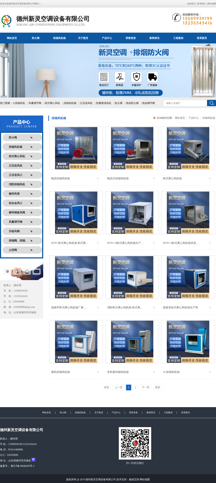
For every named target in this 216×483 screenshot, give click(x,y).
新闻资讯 (154, 38)
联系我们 (201, 3)
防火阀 (35, 38)
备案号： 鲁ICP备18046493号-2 (17, 466)
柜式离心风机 (52, 103)
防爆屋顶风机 (103, 103)
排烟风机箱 (59, 38)
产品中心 (107, 38)
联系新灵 (202, 38)
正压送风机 (86, 103)
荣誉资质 (131, 38)
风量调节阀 (35, 103)
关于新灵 (83, 38)
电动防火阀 (132, 103)
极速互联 (134, 479)
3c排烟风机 (19, 103)
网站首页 (12, 38)
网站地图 (211, 3)
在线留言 (191, 3)
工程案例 (178, 38)
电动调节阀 (148, 103)
